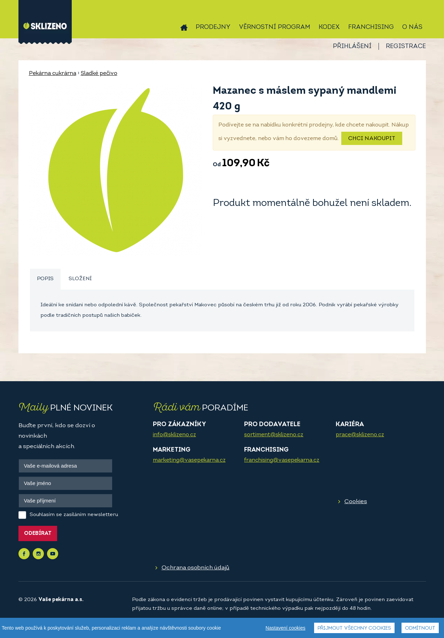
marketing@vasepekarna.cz (189, 460)
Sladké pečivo (99, 73)
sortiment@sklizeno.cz (273, 435)
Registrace (406, 46)
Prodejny (213, 27)
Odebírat (38, 533)
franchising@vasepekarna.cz (281, 460)
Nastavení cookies (285, 628)
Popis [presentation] (45, 279)
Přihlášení (352, 46)
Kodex (329, 27)
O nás (412, 27)
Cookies (355, 502)
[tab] (45, 279)
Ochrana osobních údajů (195, 568)
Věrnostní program (274, 27)
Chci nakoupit (371, 138)
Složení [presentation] (80, 279)
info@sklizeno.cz (174, 435)
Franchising (371, 27)
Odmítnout (420, 628)
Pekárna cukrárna (52, 73)
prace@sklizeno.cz (360, 435)
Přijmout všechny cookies (354, 628)
